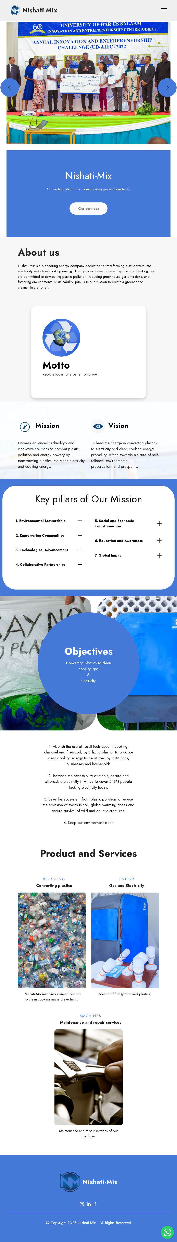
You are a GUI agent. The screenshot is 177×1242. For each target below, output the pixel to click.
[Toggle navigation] (164, 10)
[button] (9, 87)
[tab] (49, 521)
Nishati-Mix (39, 10)
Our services (88, 208)
